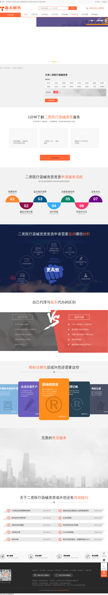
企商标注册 (16, 532)
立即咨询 (51, 100)
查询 (72, 8)
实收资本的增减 (18, 525)
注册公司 (34, 14)
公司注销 (54, 14)
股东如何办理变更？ (19, 518)
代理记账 (64, 14)
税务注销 (15, 539)
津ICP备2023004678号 (62, 590)
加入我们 (97, 2)
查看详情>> (63, 416)
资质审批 (74, 14)
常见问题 (85, 14)
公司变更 (44, 14)
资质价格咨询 (55, 158)
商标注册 (88, 570)
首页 (26, 14)
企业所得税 (67, 518)
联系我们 (104, 2)
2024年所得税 (68, 532)
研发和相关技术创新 (70, 525)
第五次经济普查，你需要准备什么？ (76, 539)
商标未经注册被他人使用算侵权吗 (76, 511)
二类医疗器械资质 (17, 68)
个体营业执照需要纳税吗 (21, 511)
